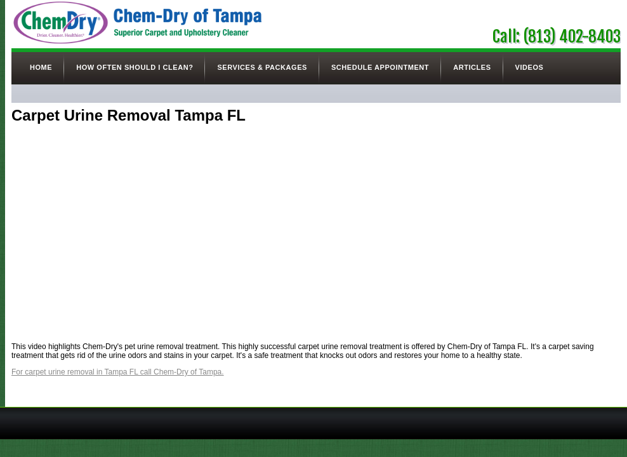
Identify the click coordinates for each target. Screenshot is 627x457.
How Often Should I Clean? (134, 67)
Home (41, 67)
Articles (472, 67)
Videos (529, 67)
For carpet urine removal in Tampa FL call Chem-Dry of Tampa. (117, 372)
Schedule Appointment (380, 67)
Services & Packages (262, 67)
